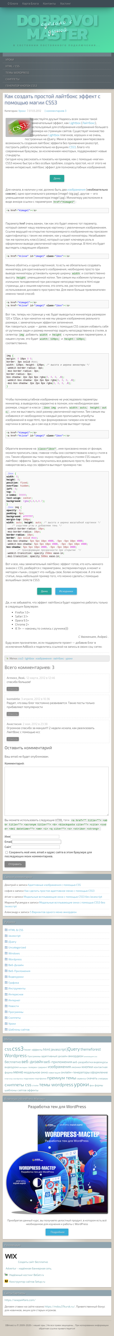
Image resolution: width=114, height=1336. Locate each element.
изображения (76, 189)
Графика (13, 982)
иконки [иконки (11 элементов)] (76, 1067)
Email (8, 841)
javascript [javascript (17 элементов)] (58, 1049)
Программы (15, 1011)
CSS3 (72, 147)
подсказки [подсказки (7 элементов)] (29, 1078)
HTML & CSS (15, 930)
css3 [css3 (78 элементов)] (18, 1048)
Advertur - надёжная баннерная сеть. (29, 1268)
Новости (13, 1006)
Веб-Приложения (19, 971)
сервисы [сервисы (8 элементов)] (81, 1078)
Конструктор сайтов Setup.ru (27, 1281)
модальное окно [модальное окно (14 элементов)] (36, 1072)
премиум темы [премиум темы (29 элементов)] (61, 1077)
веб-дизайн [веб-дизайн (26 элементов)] (32, 1061)
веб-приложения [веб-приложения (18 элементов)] (58, 1062)
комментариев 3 (56, 110)
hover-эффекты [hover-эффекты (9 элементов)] (33, 1049)
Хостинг (65, 3)
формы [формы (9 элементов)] (99, 1085)
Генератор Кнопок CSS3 (21, 85)
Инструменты (16, 988)
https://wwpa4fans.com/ (20, 1300)
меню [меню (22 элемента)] (18, 1072)
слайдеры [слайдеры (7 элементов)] (103, 1078)
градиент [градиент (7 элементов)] (42, 1067)
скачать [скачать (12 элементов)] (92, 1078)
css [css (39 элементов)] (8, 1049)
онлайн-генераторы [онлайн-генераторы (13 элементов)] (75, 1072)
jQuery (12, 941)
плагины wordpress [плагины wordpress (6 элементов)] (14, 1078)
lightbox (29, 658)
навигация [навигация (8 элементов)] (54, 1072)
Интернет (14, 1000)
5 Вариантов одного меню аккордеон (53, 912)
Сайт (8, 846)
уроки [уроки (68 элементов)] (81, 1084)
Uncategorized (17, 947)
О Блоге (13, 3)
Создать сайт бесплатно (33, 1261)
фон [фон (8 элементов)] (92, 1085)
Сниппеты (13, 79)
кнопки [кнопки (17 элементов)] (87, 1067)
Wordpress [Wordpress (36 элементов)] (16, 1055)
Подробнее (58, 1232)
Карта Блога (30, 3)
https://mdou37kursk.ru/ (60, 1306)
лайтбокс (58, 658)
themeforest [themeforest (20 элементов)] (90, 1049)
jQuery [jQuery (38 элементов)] (73, 1049)
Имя (7, 836)
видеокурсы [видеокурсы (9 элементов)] (100, 1062)
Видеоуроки (16, 976)
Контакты (49, 3)
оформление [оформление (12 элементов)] (99, 1072)
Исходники (66, 591)
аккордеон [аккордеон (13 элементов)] (76, 1056)
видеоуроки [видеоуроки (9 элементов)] (12, 1067)
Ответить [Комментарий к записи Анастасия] (13, 739)
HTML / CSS (13, 66)
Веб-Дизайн (16, 965)
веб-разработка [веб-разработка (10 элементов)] (83, 1062)
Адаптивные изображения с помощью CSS (54, 884)
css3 (20, 658)
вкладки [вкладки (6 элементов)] (23, 1067)
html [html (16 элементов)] (46, 1049)
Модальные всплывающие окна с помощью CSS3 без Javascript (63, 896)
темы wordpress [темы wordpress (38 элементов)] (56, 1084)
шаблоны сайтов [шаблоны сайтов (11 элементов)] (15, 1090)
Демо (57, 178)
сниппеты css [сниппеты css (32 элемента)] (18, 1084)
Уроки (10, 59)
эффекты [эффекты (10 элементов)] (33, 1090)
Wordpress (15, 959)
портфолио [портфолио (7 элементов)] (41, 1078)
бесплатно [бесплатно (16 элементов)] (13, 1062)
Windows (14, 953)
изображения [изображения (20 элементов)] (59, 1066)
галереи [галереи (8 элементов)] (32, 1067)
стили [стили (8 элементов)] (35, 1085)
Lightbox (74, 123)
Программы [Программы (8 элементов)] (34, 1056)
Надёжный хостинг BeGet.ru (26, 1274)
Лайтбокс (88, 123)
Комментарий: (14, 763)
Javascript (14, 935)
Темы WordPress (17, 72)
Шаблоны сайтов (19, 1029)
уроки (69, 658)
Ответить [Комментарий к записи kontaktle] (13, 714)
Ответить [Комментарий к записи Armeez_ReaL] (13, 689)
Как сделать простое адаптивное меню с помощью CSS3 (59, 890)
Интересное (15, 994)
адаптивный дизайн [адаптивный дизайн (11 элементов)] (54, 1056)
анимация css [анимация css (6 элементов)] (90, 1056)
